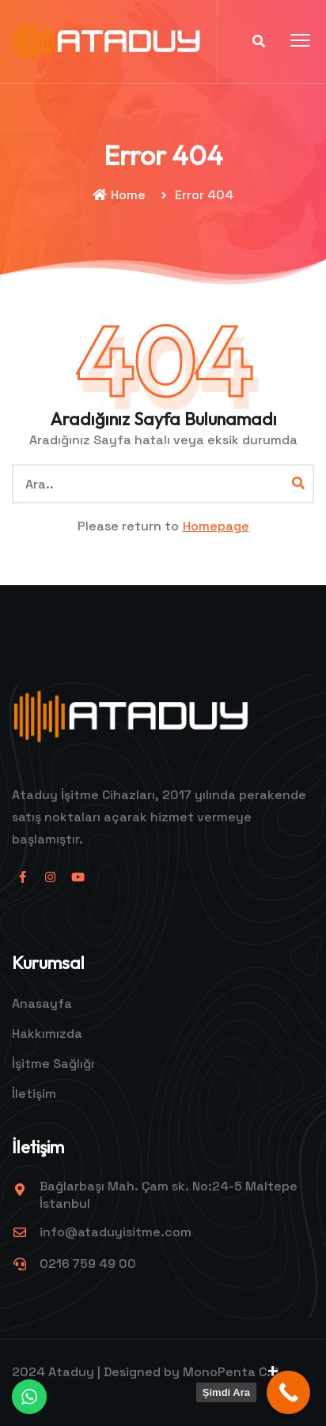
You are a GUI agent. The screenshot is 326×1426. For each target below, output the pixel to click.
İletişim (34, 1093)
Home (119, 195)
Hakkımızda (47, 1033)
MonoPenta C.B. (232, 1372)
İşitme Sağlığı (53, 1063)
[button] (300, 41)
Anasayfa (42, 1003)
